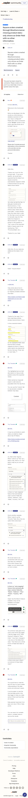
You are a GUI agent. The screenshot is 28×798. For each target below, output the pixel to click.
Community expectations (11, 747)
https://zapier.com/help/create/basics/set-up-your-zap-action (16, 298)
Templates (14, 781)
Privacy (22, 795)
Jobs (14, 776)
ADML (9, 47)
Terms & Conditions (8, 760)
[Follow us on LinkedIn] (14, 788)
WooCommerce (8, 70)
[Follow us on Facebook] (11, 788)
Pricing (14, 766)
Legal (16, 795)
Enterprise (14, 778)
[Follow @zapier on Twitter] (20, 788)
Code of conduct (8, 742)
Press (14, 773)
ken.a (9, 100)
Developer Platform (14, 771)
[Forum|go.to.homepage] (11, 3)
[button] (24, 2)
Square (17, 70)
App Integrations (14, 783)
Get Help (4, 11)
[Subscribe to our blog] (17, 788)
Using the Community (10, 745)
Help (14, 768)
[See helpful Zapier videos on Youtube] (23, 788)
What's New (5, 15)
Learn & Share (14, 11)
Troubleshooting (7, 19)
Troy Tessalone (12, 280)
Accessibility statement (19, 760)
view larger (11, 141)
